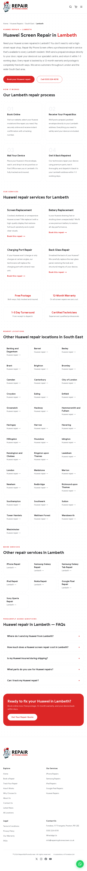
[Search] (70, 6)
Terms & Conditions (11, 826)
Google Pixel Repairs (54, 788)
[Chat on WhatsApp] (80, 864)
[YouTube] (50, 859)
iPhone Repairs (52, 774)
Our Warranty (9, 836)
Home (5, 23)
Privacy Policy (8, 831)
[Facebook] (46, 859)
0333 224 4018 (52, 830)
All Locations (8, 813)
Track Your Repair (10, 783)
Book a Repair (8, 779)
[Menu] (81, 6)
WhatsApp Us (51, 835)
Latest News (8, 808)
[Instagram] (41, 859)
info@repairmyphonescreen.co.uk (60, 840)
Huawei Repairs (16, 23)
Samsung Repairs (53, 779)
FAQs (5, 841)
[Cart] (75, 6)
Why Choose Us (9, 793)
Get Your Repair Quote (22, 717)
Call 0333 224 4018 (49, 79)
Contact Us (8, 803)
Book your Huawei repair (19, 79)
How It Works (8, 788)
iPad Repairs (51, 783)
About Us (7, 798)
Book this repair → (16, 236)
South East (29, 23)
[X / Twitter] (36, 859)
